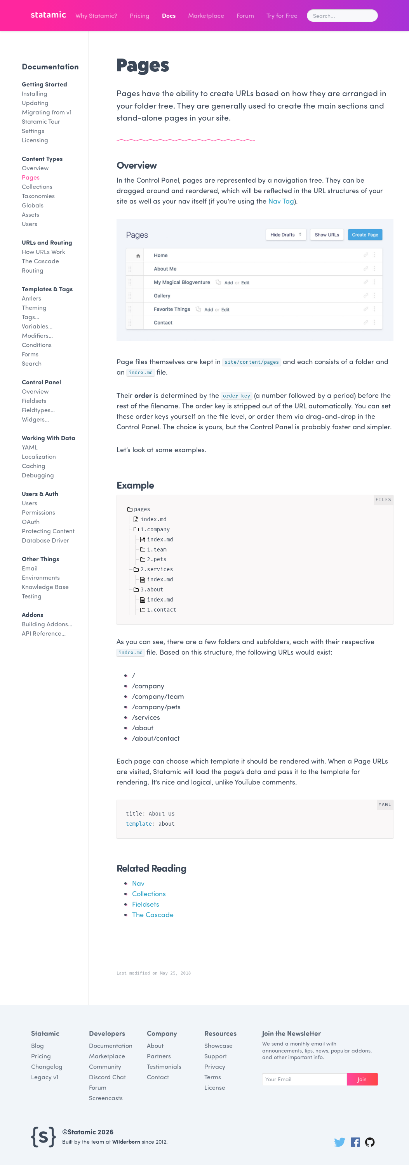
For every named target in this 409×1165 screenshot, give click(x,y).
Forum (245, 15)
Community (105, 1066)
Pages (31, 177)
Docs (169, 15)
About (155, 1045)
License (214, 1087)
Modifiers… (37, 335)
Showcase (218, 1045)
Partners (159, 1056)
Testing (32, 596)
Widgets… (35, 419)
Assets (30, 214)
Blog (37, 1045)
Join (362, 1079)
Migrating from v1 (46, 112)
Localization (39, 456)
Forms (30, 354)
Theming (34, 307)
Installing (34, 93)
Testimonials (164, 1066)
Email (30, 568)
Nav (138, 883)
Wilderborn (126, 1141)
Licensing (35, 140)
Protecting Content (48, 531)
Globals (33, 205)
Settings (33, 130)
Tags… (30, 317)
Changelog (47, 1066)
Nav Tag (281, 201)
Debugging (38, 475)
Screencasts (106, 1098)
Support (215, 1056)
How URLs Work (43, 251)
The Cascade (40, 261)
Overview (35, 168)
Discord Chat (107, 1077)
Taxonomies (38, 196)
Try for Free (282, 15)
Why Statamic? (96, 15)
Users (29, 224)
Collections (37, 186)
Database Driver (45, 540)
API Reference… (44, 633)
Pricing (140, 15)
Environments (41, 577)
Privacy (214, 1066)
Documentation (50, 66)
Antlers (31, 298)
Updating (35, 103)
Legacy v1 (44, 1077)
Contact (158, 1077)
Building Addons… (47, 624)
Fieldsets (34, 400)
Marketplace (206, 15)
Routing (33, 270)
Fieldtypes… (38, 410)
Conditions (37, 345)
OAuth (31, 521)
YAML (30, 447)
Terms (212, 1077)
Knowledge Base (45, 586)
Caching (33, 466)
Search (32, 363)
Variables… (37, 326)
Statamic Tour (41, 121)
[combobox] (342, 15)
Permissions (38, 512)
